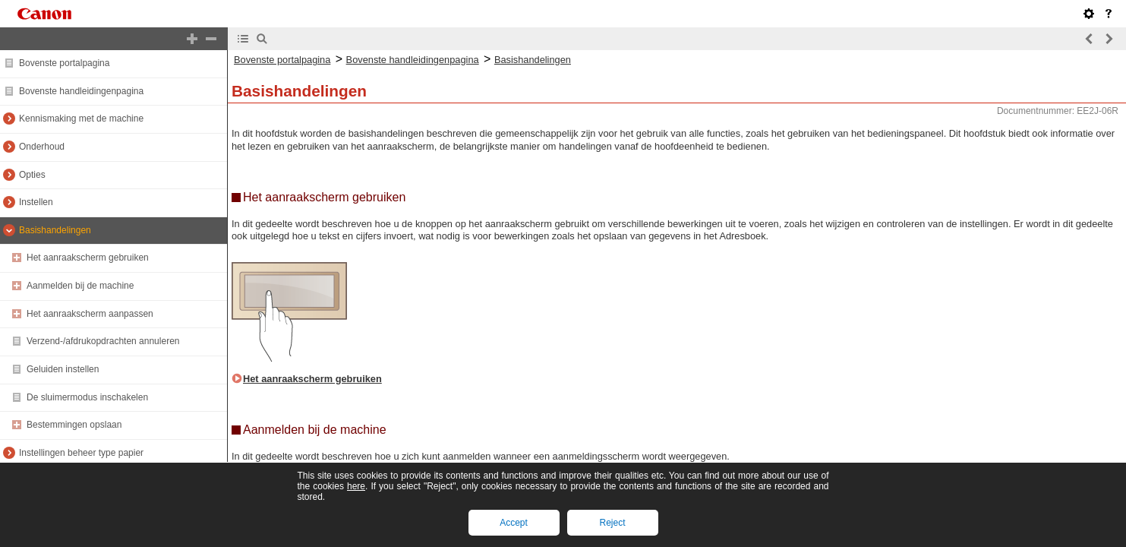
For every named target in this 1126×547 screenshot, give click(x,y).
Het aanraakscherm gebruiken (88, 257)
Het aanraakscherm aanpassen (90, 313)
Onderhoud (42, 146)
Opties (32, 174)
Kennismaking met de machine (81, 118)
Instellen (36, 202)
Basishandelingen (55, 230)
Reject (612, 522)
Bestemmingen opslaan (74, 424)
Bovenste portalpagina (64, 63)
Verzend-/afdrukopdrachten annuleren (103, 341)
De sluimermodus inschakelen (87, 397)
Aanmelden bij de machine (80, 285)
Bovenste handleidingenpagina (81, 91)
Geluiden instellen (63, 369)
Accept (514, 522)
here (356, 486)
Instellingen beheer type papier (81, 452)
